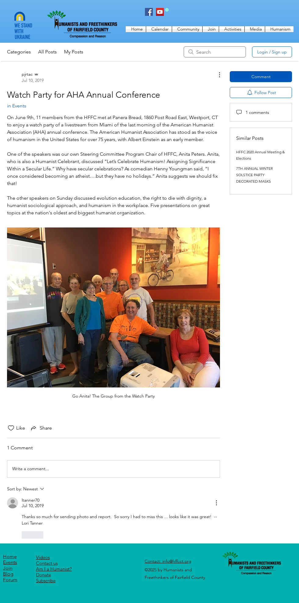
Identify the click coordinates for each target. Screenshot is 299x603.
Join (8, 568)
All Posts (47, 52)
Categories (19, 52)
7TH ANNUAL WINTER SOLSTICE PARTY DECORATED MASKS (254, 174)
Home (10, 556)
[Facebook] (149, 12)
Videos (43, 557)
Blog (8, 574)
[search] (215, 51)
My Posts (73, 52)
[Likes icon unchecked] (11, 428)
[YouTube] (160, 12)
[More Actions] (216, 74)
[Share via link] (41, 428)
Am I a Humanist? (54, 569)
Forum (10, 580)
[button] (187, 29)
